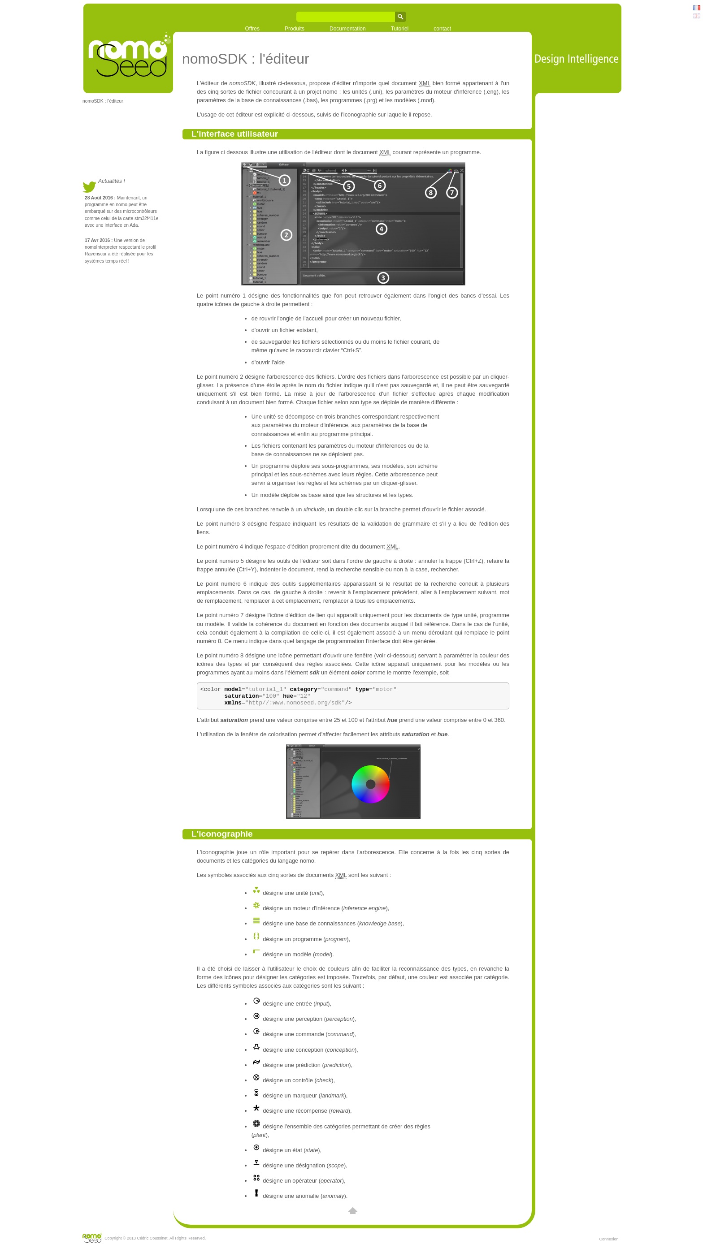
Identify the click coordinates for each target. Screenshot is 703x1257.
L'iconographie (222, 837)
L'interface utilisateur (234, 133)
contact (442, 29)
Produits (294, 29)
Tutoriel (400, 29)
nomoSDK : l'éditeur (102, 101)
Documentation (348, 29)
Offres (252, 29)
